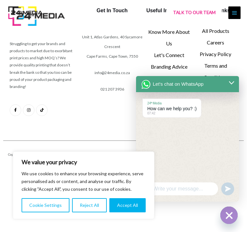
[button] (194, 13)
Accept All (127, 205)
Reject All (89, 205)
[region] (83, 185)
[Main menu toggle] (234, 13)
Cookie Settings (45, 205)
